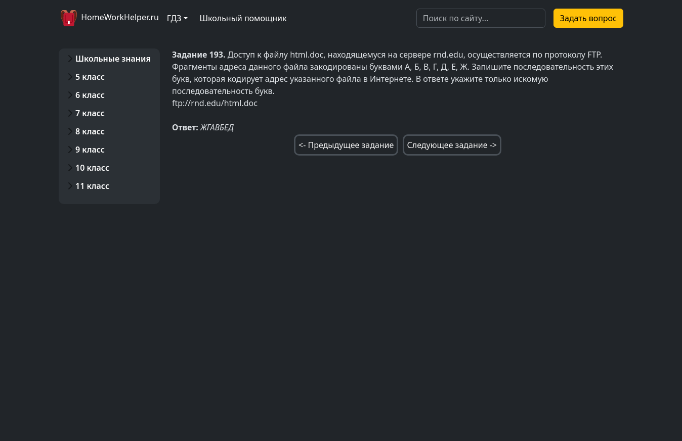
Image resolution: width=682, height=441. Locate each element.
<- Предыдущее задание (346, 145)
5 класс (90, 76)
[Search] (480, 18)
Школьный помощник (243, 18)
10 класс (92, 167)
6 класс (90, 95)
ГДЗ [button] (174, 18)
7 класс (90, 113)
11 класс (92, 185)
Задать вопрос (588, 18)
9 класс (90, 149)
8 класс (90, 131)
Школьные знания (113, 58)
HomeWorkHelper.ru (109, 18)
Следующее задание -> (452, 145)
